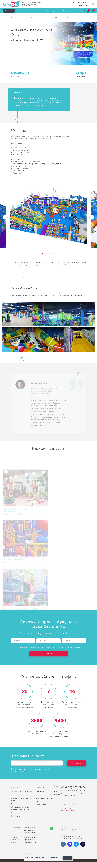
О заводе (40, 787)
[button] (5, 217)
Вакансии (39, 801)
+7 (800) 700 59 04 (81, 2)
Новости (39, 795)
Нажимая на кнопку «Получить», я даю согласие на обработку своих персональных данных (48, 647)
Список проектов (37, 18)
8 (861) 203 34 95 (29, 837)
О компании (40, 792)
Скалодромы (15, 813)
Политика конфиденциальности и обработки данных (69, 829)
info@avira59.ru (80, 5)
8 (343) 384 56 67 (29, 840)
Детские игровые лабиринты (21, 792)
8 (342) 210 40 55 (29, 832)
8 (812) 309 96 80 (29, 828)
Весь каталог (15, 816)
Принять (67, 858)
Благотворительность (44, 798)
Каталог (10, 11)
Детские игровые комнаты (20, 795)
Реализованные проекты (31, 11)
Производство (49, 11)
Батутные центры (17, 804)
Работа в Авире (41, 804)
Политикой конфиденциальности (44, 859)
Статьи (55, 787)
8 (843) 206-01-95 (30, 842)
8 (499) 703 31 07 (29, 830)
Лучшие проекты (49, 18)
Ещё (65, 11)
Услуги (59, 11)
